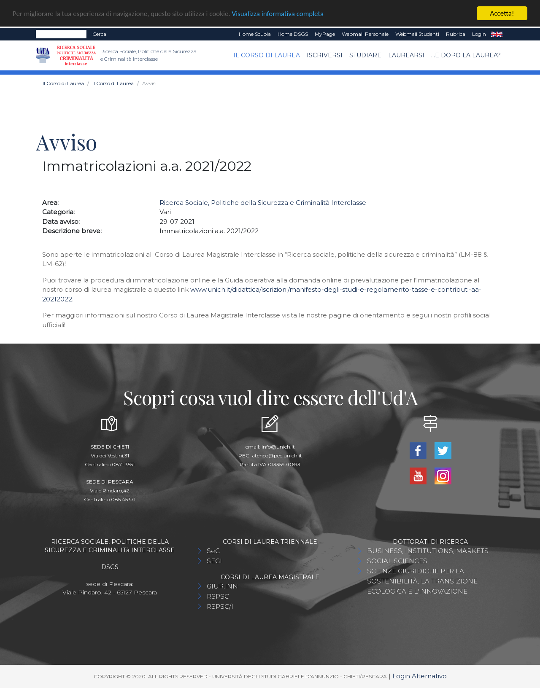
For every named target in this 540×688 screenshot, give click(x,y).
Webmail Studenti (417, 34)
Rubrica (455, 34)
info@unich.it (278, 446)
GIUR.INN (222, 586)
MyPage (325, 34)
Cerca (99, 34)
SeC (213, 551)
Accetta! (502, 13)
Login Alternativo (419, 676)
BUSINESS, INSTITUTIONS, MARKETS (428, 551)
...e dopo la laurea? (466, 55)
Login (479, 34)
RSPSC (218, 596)
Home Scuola (255, 34)
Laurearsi (406, 55)
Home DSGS (293, 34)
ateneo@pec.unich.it (277, 455)
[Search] (61, 34)
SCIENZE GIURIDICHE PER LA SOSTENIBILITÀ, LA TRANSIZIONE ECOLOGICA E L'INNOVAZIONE (422, 581)
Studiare (365, 55)
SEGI (214, 561)
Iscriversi (325, 55)
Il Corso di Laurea (266, 55)
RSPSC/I (220, 606)
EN (496, 34)
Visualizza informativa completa (278, 13)
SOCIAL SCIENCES (397, 561)
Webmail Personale (365, 34)
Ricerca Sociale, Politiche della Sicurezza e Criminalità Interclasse (262, 203)
